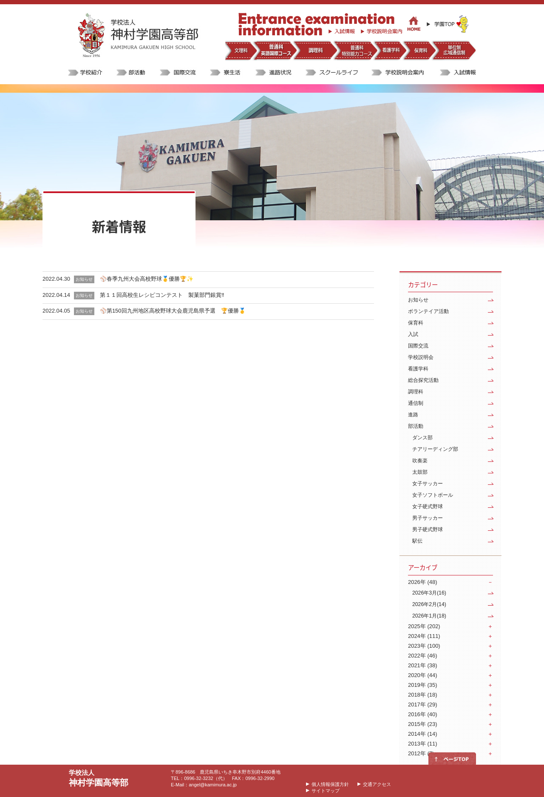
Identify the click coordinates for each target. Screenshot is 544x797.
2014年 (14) (422, 734)
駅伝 (417, 541)
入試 (413, 334)
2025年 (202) (424, 626)
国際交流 (418, 346)
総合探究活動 (423, 380)
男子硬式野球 (427, 529)
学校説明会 (421, 357)
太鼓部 (420, 472)
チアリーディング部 (435, 449)
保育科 (415, 323)
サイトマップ (326, 790)
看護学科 (418, 369)
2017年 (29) (422, 704)
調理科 (415, 392)
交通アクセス (377, 784)
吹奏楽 (420, 461)
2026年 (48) (422, 582)
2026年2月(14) (429, 604)
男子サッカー (427, 518)
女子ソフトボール (432, 495)
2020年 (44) (422, 675)
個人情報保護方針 (330, 784)
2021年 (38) (422, 665)
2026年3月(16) (429, 593)
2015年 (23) (422, 724)
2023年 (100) (424, 646)
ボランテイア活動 (428, 311)
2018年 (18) (422, 695)
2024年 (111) (424, 636)
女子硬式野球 (427, 507)
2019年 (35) (422, 685)
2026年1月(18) (429, 616)
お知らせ (418, 300)
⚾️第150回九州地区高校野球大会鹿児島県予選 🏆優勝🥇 (173, 310)
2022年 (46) (422, 655)
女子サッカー (427, 484)
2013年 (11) (422, 743)
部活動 (415, 426)
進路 (413, 415)
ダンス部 (422, 438)
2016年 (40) (422, 714)
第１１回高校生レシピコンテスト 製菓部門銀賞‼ (162, 295)
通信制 (415, 403)
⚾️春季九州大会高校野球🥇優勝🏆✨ (146, 279)
